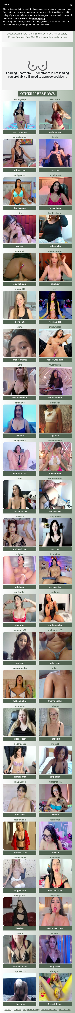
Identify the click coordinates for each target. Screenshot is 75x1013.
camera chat (20, 777)
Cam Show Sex (37, 33)
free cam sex (55, 322)
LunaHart (20, 516)
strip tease (55, 777)
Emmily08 (20, 403)
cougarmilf (19, 251)
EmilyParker (20, 175)
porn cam (20, 322)
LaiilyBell (20, 554)
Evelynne (55, 592)
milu (20, 478)
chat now (19, 625)
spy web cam (19, 284)
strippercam (20, 890)
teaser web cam (55, 360)
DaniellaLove (20, 857)
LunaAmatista (55, 782)
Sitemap (8, 1009)
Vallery (55, 668)
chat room (20, 1004)
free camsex (55, 473)
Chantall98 (20, 289)
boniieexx (55, 403)
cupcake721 (20, 971)
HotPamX (55, 706)
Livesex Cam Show (17, 33)
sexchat (55, 170)
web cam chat (20, 132)
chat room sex (20, 511)
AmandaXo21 (20, 630)
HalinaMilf (55, 857)
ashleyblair (19, 592)
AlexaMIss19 (20, 744)
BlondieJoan (20, 820)
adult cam (55, 663)
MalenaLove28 (55, 630)
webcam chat (19, 701)
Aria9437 (55, 933)
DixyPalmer (55, 554)
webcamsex (55, 132)
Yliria (19, 213)
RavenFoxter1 (55, 365)
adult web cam (20, 549)
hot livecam (20, 208)
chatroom (55, 739)
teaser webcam (19, 397)
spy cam (55, 435)
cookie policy (38, 18)
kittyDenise (55, 516)
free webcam (55, 208)
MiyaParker (19, 895)
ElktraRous (55, 99)
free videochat (55, 701)
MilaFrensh (55, 820)
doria (19, 327)
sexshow (55, 284)
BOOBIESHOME (55, 213)
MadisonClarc (55, 440)
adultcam (19, 587)
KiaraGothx (55, 971)
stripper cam (20, 170)
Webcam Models (49, 1009)
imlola (55, 137)
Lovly (55, 289)
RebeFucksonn (55, 478)
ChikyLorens (20, 440)
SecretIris (19, 706)
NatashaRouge (55, 251)
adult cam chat (55, 397)
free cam (20, 246)
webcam (55, 814)
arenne (19, 933)
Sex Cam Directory (57, 33)
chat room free (20, 360)
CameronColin (20, 668)
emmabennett (20, 137)
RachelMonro (55, 175)
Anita (19, 365)
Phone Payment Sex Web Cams (25, 37)
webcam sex (55, 511)
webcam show (20, 966)
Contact (17, 1009)
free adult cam (20, 852)
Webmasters (64, 1009)
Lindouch (55, 744)
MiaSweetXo (55, 327)
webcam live (55, 587)
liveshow (20, 928)
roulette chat (55, 246)
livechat (20, 435)
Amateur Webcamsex (55, 37)
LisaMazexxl (20, 782)
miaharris (55, 895)
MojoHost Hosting (31, 1009)
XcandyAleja (20, 99)
